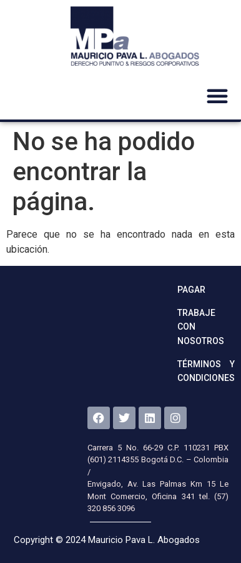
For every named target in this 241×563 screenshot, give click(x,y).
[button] (217, 96)
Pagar (191, 290)
